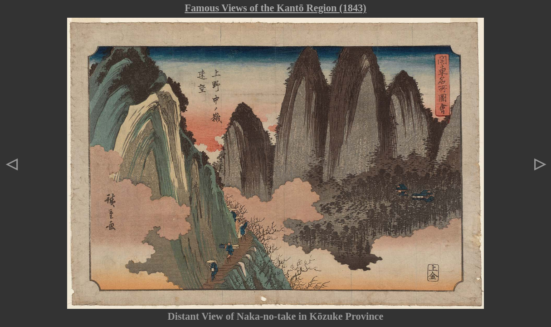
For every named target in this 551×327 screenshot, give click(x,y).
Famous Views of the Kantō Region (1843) (275, 8)
